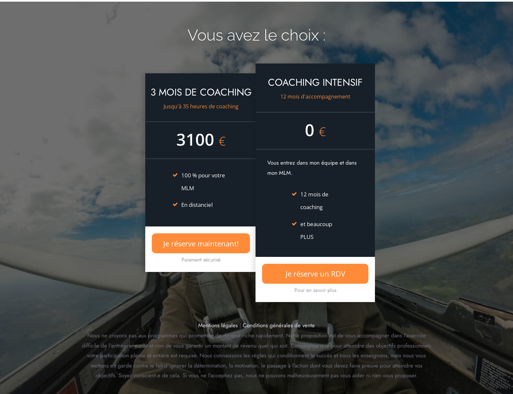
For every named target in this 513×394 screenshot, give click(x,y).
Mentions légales (218, 325)
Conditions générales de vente (279, 325)
